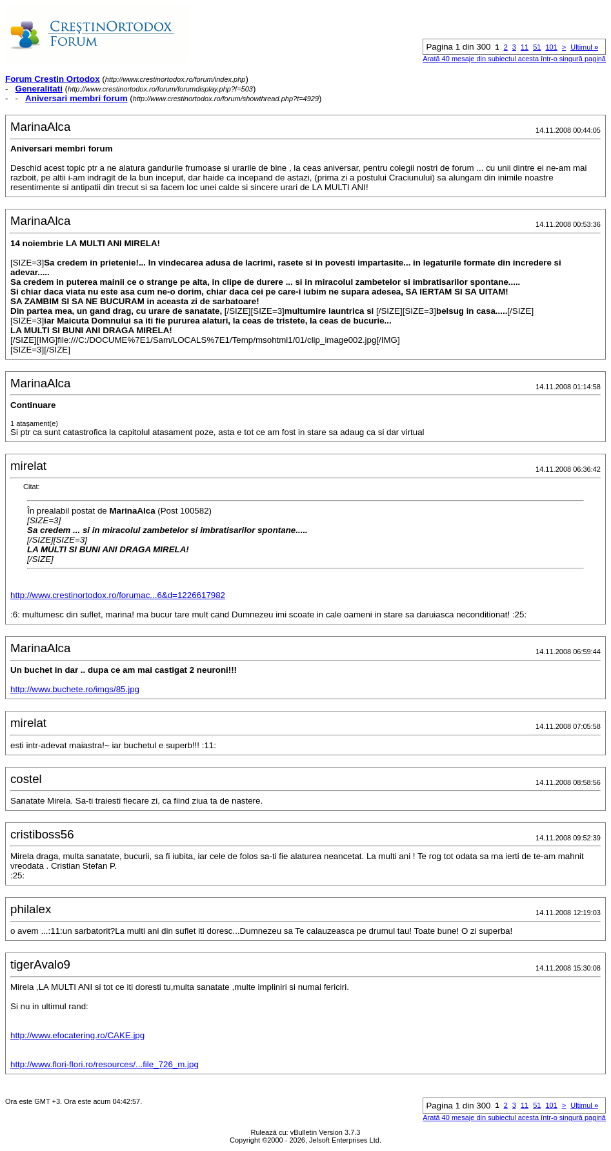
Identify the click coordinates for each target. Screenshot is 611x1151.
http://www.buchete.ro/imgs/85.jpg (74, 689)
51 (537, 47)
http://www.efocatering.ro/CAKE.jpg (77, 1035)
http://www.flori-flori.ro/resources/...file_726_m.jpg (104, 1064)
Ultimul (584, 47)
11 (524, 47)
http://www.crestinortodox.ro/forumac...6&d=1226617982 (117, 595)
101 (551, 47)
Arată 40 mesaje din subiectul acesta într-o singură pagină (514, 59)
